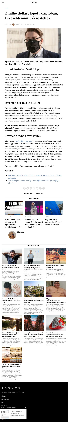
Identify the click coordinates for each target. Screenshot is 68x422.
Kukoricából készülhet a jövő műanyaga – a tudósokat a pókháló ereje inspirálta (10, 334)
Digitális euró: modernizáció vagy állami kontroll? (53, 222)
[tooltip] (24, 188)
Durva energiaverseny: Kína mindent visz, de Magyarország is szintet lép (34, 300)
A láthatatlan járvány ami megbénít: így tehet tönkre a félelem (10, 267)
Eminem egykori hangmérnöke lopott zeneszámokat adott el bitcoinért (34, 223)
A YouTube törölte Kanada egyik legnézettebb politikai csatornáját (13, 223)
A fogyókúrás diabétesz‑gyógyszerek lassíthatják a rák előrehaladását (56, 300)
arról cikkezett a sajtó (24, 141)
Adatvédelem (5, 399)
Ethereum (39, 193)
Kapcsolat (4, 406)
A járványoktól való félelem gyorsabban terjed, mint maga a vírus (11, 300)
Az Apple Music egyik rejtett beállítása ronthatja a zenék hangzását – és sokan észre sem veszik (33, 268)
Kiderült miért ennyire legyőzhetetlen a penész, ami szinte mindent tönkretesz (54, 334)
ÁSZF (2, 402)
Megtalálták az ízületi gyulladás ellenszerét (55, 266)
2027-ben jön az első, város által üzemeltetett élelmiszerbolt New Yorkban (11, 366)
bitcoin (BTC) (28, 193)
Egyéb (6, 8)
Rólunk (3, 396)
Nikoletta (17, 24)
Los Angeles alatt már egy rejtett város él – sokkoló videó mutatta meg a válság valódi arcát (33, 334)
